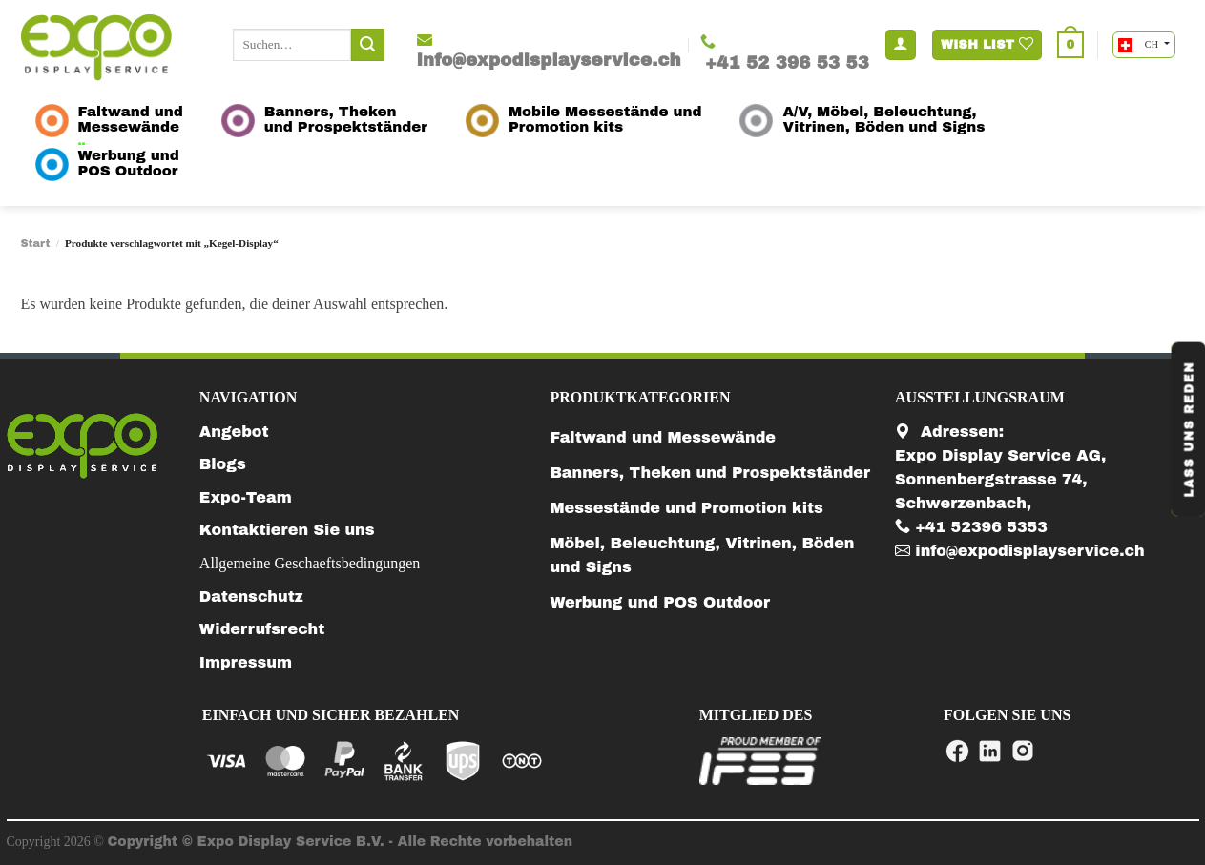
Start (36, 243)
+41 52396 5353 (971, 527)
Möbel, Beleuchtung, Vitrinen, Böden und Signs (702, 555)
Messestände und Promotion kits (686, 508)
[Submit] (367, 45)
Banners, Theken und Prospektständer (710, 472)
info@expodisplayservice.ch (1020, 551)
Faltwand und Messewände (663, 437)
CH (1139, 45)
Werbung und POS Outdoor (660, 602)
